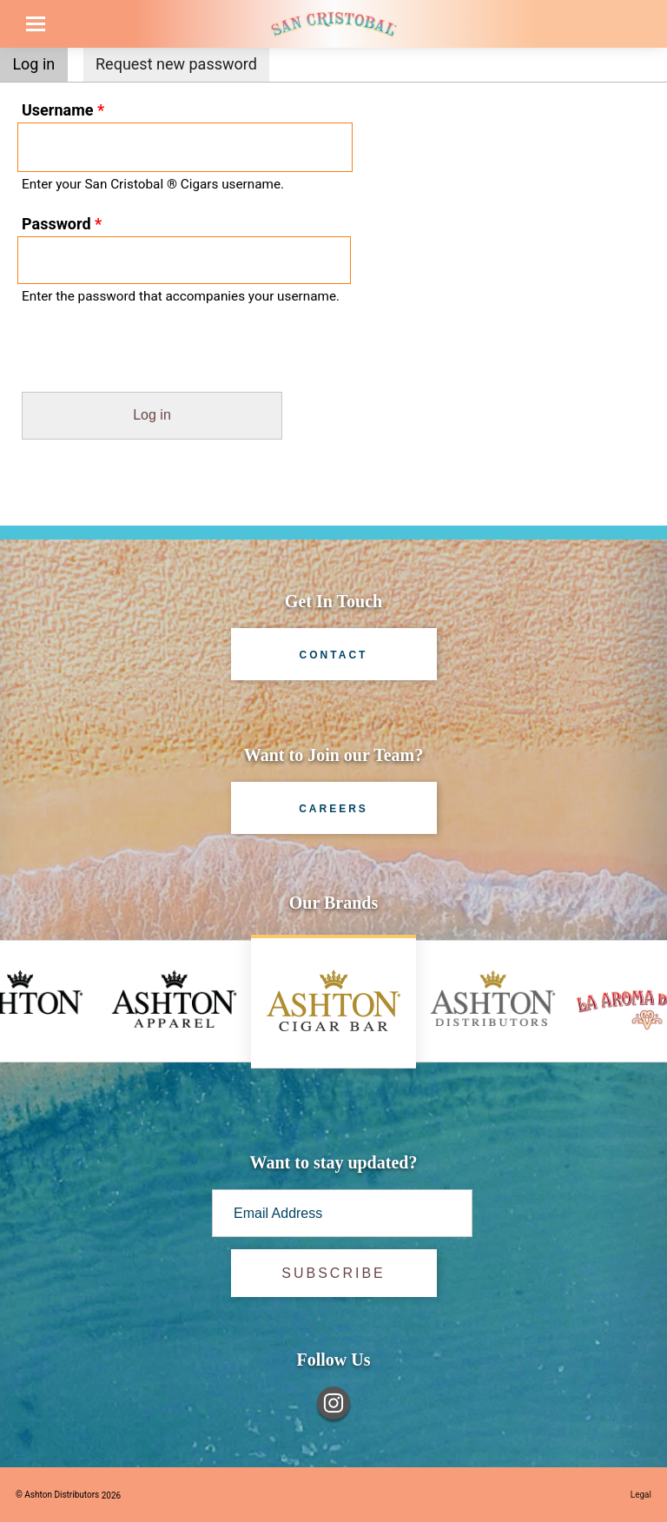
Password (62, 224)
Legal (641, 1494)
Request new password (176, 64)
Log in (39, 62)
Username (63, 110)
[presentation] (132, 358)
